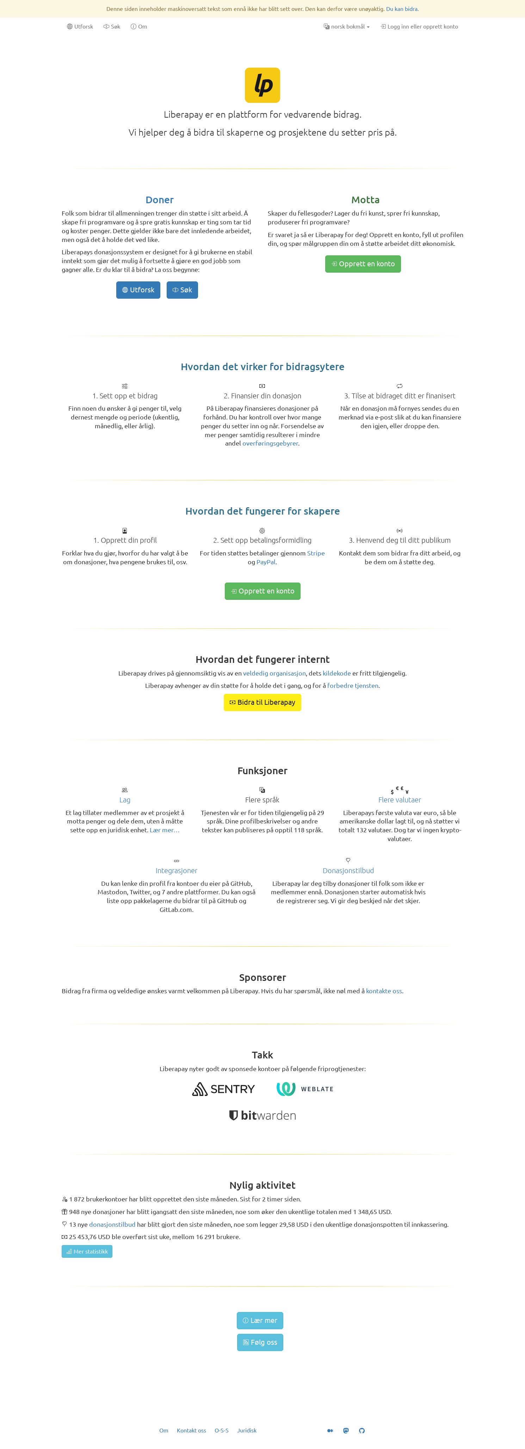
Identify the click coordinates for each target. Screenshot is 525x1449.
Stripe (316, 552)
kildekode (337, 673)
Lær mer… (165, 829)
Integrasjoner (176, 870)
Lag (124, 800)
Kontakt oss (191, 1430)
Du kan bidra (402, 9)
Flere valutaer (399, 800)
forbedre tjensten (352, 685)
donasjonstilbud (112, 1224)
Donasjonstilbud (348, 870)
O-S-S (222, 1430)
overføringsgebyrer (270, 443)
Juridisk (247, 1430)
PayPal (266, 561)
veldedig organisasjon (274, 673)
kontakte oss (384, 990)
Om (163, 1430)
